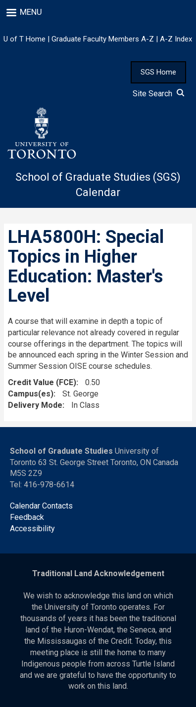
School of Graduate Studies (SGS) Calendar (98, 184)
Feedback (27, 517)
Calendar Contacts (41, 506)
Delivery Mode (35, 405)
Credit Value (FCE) (42, 382)
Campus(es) (30, 393)
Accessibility (32, 528)
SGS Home (158, 72)
